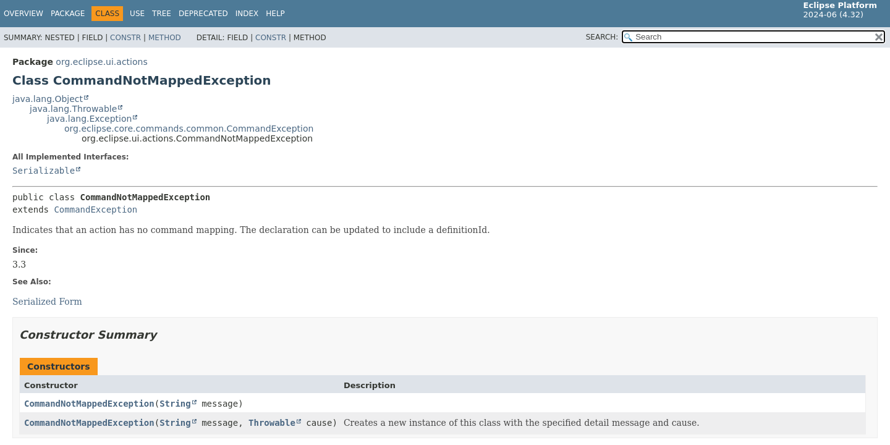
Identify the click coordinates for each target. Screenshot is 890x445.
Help (275, 13)
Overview (23, 13)
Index (247, 13)
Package (68, 13)
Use (137, 13)
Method (164, 37)
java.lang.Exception (89, 119)
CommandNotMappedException (89, 404)
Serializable (43, 171)
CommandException (95, 209)
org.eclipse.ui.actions (101, 62)
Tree (161, 13)
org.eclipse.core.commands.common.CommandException (188, 129)
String (175, 404)
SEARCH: (602, 37)
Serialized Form (47, 302)
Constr (125, 37)
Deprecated (203, 13)
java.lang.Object (47, 99)
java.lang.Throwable (73, 109)
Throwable (271, 423)
